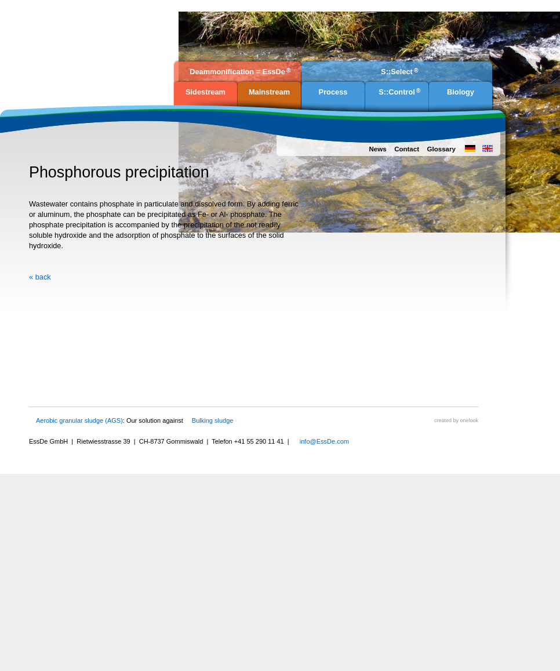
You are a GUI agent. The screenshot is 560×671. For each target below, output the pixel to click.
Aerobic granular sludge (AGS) (79, 420)
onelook (469, 420)
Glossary (441, 149)
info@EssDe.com (324, 441)
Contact (406, 149)
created (443, 420)
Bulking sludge (213, 420)
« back (40, 277)
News (377, 149)
